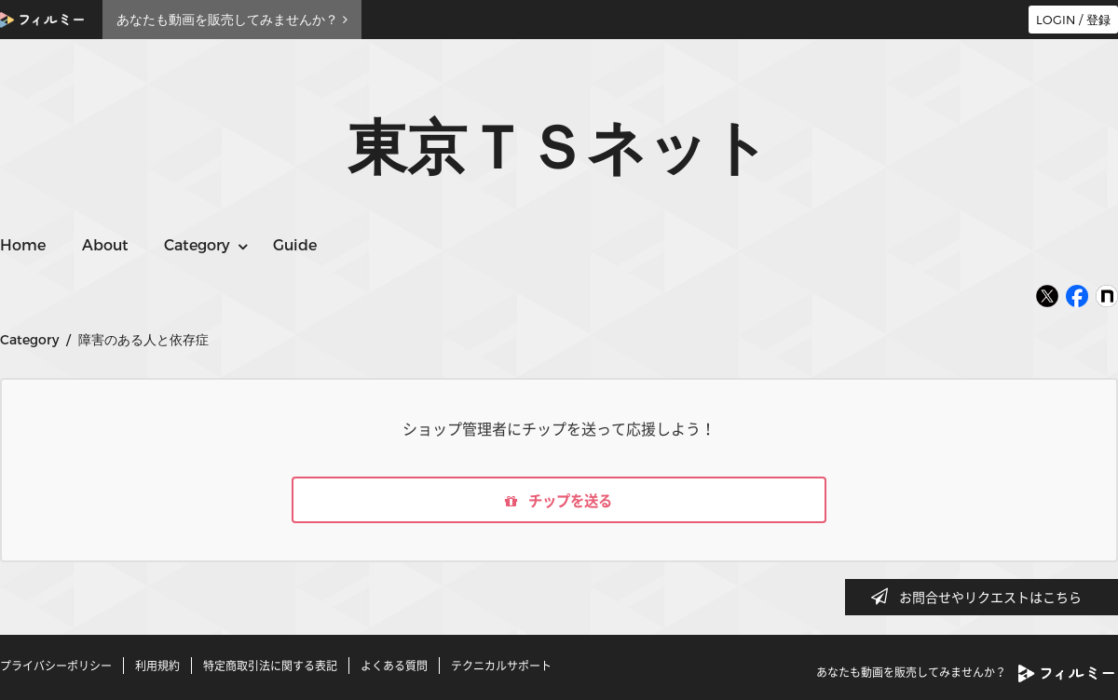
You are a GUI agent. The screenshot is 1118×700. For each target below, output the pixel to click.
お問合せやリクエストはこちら (982, 596)
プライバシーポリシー (56, 665)
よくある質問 (394, 665)
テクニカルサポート (501, 665)
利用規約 (157, 665)
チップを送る (559, 501)
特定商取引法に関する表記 (270, 665)
